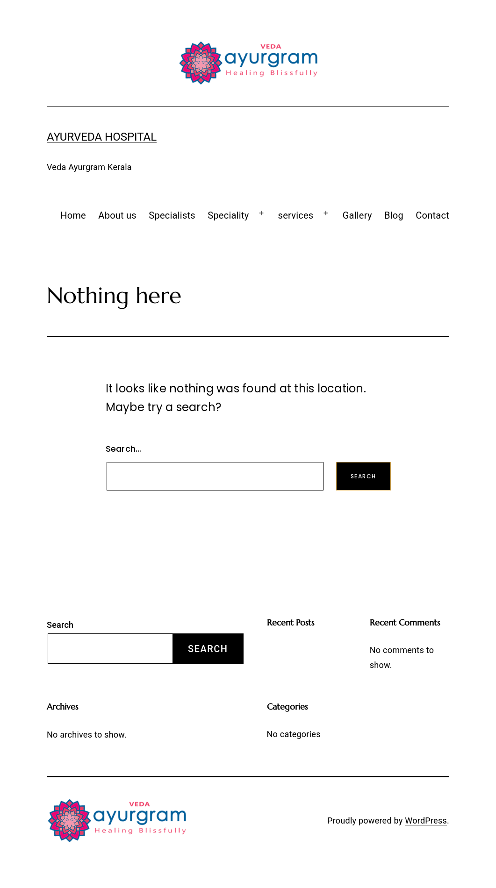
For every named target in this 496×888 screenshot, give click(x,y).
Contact (432, 215)
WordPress (426, 820)
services (296, 215)
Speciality (228, 215)
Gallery (357, 215)
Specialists (172, 215)
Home (73, 215)
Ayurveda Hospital (102, 136)
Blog (393, 215)
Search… (124, 449)
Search (60, 625)
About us (117, 215)
